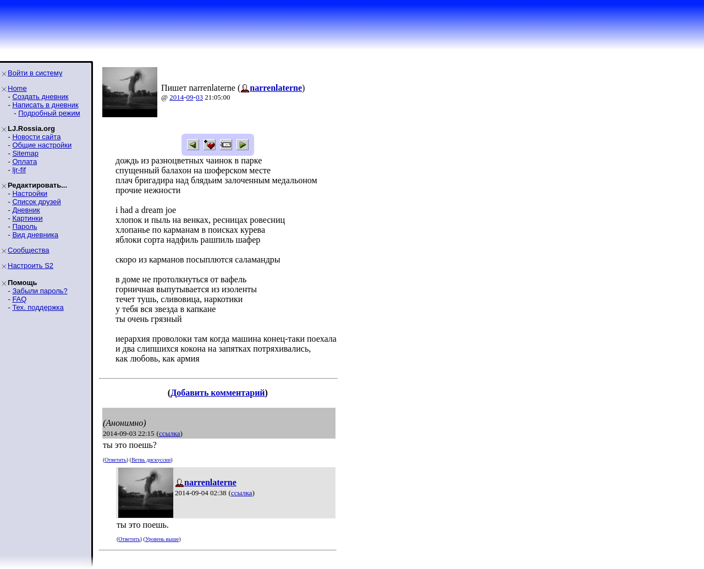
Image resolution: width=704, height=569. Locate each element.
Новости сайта (36, 137)
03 (199, 97)
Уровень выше (162, 539)
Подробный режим (49, 113)
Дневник (26, 210)
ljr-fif (19, 170)
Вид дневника (35, 235)
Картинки (27, 218)
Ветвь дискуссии (150, 460)
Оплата (24, 161)
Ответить (115, 460)
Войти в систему (35, 73)
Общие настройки (42, 145)
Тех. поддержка (37, 307)
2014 (176, 97)
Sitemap (25, 153)
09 (190, 97)
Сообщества (29, 250)
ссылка (169, 433)
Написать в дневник (45, 105)
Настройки (29, 193)
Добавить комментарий (217, 392)
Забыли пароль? (39, 291)
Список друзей (36, 202)
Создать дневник (40, 96)
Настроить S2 (30, 265)
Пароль (24, 226)
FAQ (19, 299)
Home (17, 88)
